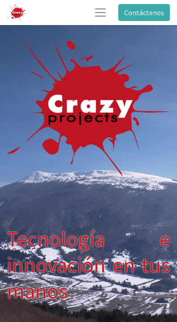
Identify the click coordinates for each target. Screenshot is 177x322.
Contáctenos (144, 12)
